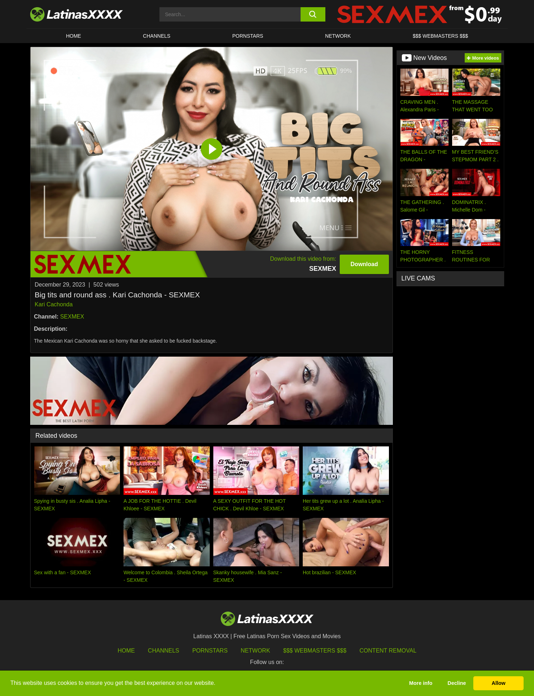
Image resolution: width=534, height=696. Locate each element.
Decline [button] (456, 683)
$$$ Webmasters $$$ (315, 651)
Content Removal (388, 651)
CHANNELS (156, 36)
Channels (163, 651)
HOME (73, 36)
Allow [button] (498, 683)
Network (338, 36)
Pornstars (247, 36)
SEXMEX (72, 317)
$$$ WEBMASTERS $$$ (440, 36)
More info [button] (420, 683)
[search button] (313, 14)
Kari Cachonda (54, 304)
